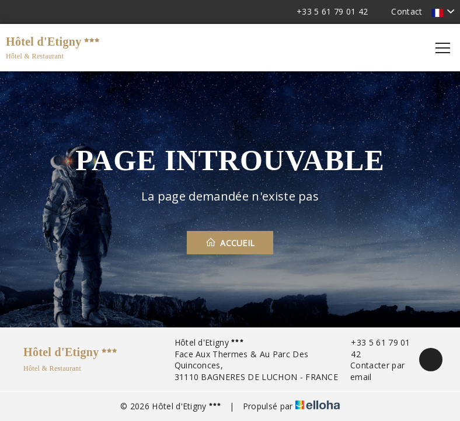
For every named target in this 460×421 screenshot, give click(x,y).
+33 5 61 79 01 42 (374, 348)
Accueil (230, 243)
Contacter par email (371, 371)
